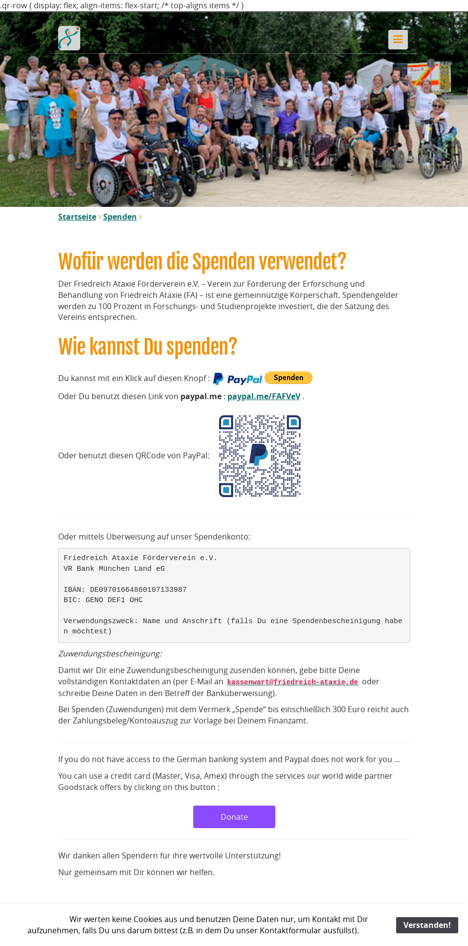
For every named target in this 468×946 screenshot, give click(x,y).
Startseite (77, 216)
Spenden (120, 216)
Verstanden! (427, 925)
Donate (234, 816)
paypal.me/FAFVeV (263, 396)
